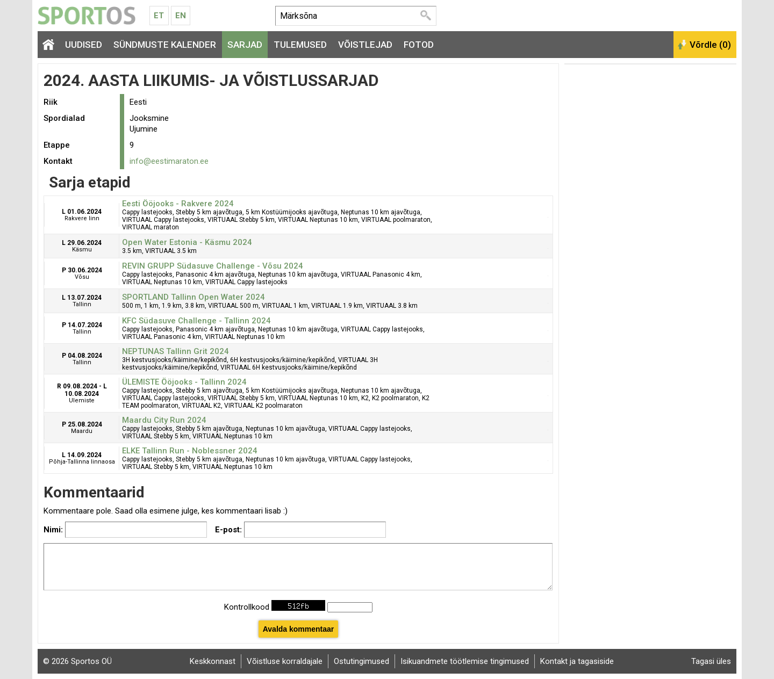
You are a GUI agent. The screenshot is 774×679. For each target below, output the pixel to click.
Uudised (83, 44)
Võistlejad (365, 44)
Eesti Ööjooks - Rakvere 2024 (178, 203)
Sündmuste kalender (164, 44)
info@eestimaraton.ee (169, 161)
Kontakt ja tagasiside (577, 661)
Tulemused (300, 44)
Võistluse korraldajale (284, 661)
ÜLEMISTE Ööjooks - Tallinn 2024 (184, 382)
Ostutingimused (361, 661)
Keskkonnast (212, 661)
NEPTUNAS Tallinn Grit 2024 (175, 351)
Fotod (419, 44)
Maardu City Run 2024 (164, 420)
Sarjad (244, 44)
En (180, 15)
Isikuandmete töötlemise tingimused (464, 661)
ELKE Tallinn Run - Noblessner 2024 (189, 451)
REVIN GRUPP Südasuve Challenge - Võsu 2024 (212, 266)
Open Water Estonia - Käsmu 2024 (187, 242)
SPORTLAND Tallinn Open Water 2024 (193, 297)
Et (159, 15)
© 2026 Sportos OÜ (77, 661)
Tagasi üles (711, 661)
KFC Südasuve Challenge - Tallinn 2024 (196, 321)
